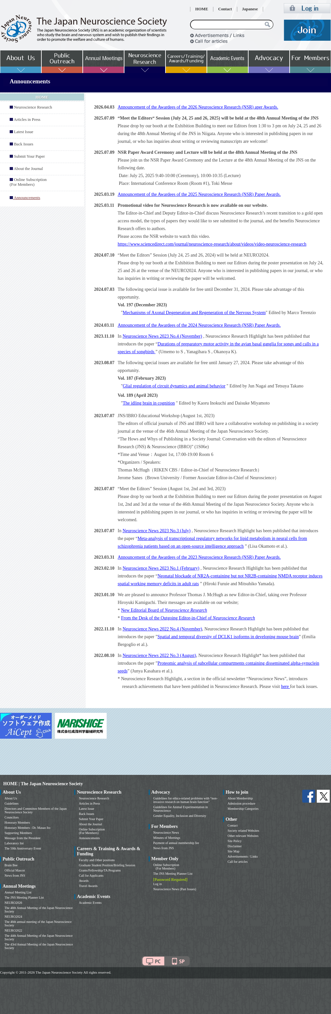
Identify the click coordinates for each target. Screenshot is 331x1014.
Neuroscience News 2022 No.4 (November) (162, 629)
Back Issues (23, 144)
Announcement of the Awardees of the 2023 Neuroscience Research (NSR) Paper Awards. (199, 557)
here (285, 686)
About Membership (240, 798)
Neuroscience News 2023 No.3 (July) (156, 530)
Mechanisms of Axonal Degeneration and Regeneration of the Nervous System (194, 312)
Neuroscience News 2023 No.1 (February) (161, 568)
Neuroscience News (166, 832)
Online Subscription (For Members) (28, 182)
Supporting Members (18, 833)
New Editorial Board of (164, 610)
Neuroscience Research (33, 107)
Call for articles (238, 861)
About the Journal (28, 168)
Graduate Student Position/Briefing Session (107, 865)
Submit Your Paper (29, 156)
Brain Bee (11, 865)
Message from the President (22, 838)
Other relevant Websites (243, 836)
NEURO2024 (13, 916)
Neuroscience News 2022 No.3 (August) (159, 655)
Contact (225, 9)
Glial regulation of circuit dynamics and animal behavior (174, 386)
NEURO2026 (13, 902)
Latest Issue (23, 132)
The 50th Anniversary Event (23, 848)
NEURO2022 (13, 930)
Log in (157, 884)
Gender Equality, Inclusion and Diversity (179, 816)
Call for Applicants (91, 875)
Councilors (12, 817)
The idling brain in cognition (149, 403)
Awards (84, 880)
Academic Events (90, 902)
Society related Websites (243, 830)
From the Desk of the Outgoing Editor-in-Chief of (188, 618)
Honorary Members (17, 822)
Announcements (89, 838)
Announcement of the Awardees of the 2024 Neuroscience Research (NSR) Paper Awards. (199, 325)
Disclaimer (235, 846)
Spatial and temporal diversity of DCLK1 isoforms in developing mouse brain (228, 636)
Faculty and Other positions (97, 860)
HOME (201, 9)
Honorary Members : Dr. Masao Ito (27, 827)
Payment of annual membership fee (176, 843)
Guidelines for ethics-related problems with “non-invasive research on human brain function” (185, 800)
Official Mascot (15, 870)
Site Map (233, 851)
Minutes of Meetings (166, 838)
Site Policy (235, 841)
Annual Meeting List (18, 892)
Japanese (250, 9)
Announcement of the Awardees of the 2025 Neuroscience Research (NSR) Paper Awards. (199, 194)
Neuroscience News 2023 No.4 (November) (162, 336)
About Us (11, 798)
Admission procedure (241, 803)
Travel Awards (88, 886)
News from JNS (15, 875)
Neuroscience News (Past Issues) (174, 889)
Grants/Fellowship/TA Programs (100, 870)
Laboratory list (14, 843)
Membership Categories (243, 808)
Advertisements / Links (243, 856)
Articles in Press (27, 119)
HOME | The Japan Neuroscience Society (43, 783)
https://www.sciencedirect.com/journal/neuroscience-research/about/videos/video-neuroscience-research (212, 244)
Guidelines (11, 803)
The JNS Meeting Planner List (24, 897)
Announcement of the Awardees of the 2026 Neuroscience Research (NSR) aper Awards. (198, 107)
